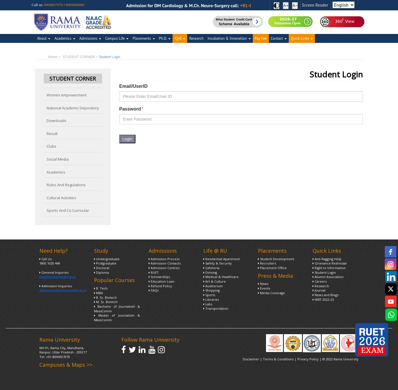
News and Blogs (325, 295)
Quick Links (302, 38)
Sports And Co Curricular (68, 210)
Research (196, 38)
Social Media (58, 159)
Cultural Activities (61, 197)
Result (52, 133)
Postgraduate (105, 263)
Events (264, 288)
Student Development (276, 259)
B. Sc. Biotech (105, 297)
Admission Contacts (165, 263)
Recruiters (267, 263)
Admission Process (164, 259)
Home (52, 57)
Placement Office (272, 268)
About (43, 38)
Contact (279, 38)
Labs (207, 304)
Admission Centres (164, 268)
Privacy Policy (308, 359)
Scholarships (159, 277)
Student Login (324, 272)
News (263, 283)
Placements (144, 38)
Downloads (56, 120)
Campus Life (117, 38)
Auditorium (213, 286)
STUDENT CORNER (79, 57)
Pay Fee (261, 38)
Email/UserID (133, 86)
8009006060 (75, 5)
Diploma (101, 272)
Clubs (51, 146)
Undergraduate (107, 259)
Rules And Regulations (66, 184)
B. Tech (101, 288)
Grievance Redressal (330, 263)
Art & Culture (214, 281)
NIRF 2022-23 (323, 299)
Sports (209, 295)
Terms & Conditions (278, 359)
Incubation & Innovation (229, 38)
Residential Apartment (221, 259)
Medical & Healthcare (221, 277)
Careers (320, 281)
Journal (319, 290)
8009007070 (53, 5)
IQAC (180, 38)
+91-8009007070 (58, 357)
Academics (64, 38)
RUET (154, 272)
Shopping (211, 290)
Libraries (211, 299)
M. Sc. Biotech (106, 302)
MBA (98, 293)
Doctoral (101, 268)
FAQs (153, 290)
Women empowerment (67, 95)
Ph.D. (165, 38)
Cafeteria (211, 268)
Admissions (90, 38)
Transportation (215, 308)
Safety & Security (217, 263)
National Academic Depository (73, 108)
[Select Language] (343, 4)
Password (131, 109)
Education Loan (161, 281)
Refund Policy (160, 286)
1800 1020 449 (49, 263)
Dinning (210, 272)
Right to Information (329, 268)
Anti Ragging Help (327, 259)
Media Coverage (271, 293)
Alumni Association (328, 277)
